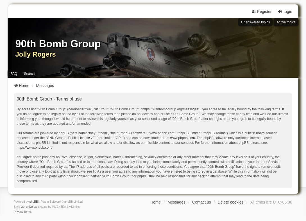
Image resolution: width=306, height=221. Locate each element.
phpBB (34, 201)
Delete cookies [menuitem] (231, 202)
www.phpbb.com (182, 138)
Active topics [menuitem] (285, 22)
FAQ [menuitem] (13, 74)
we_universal (29, 206)
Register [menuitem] (261, 11)
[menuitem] (18, 212)
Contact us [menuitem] (201, 202)
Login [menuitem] (285, 11)
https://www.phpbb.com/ (34, 147)
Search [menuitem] (29, 74)
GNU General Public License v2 (70, 138)
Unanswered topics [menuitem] (255, 22)
